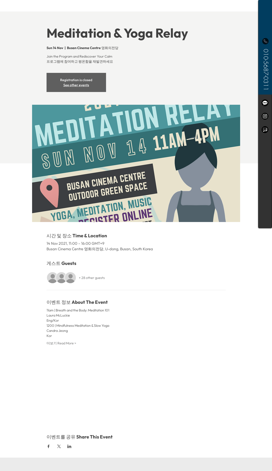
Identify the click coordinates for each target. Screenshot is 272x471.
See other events (76, 85)
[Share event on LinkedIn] (69, 446)
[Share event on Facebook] (49, 446)
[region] (265, 114)
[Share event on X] (59, 446)
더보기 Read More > (61, 343)
